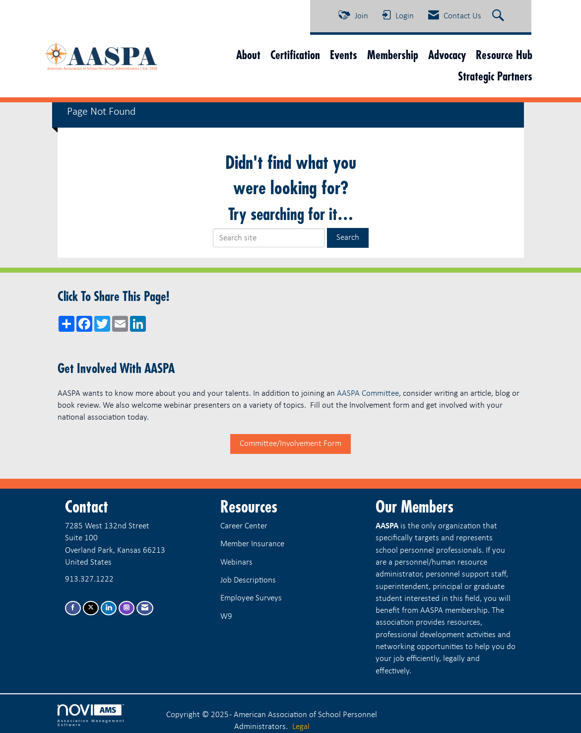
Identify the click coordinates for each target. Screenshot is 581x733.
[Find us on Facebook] (73, 608)
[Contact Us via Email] (144, 608)
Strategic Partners (495, 76)
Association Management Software (91, 715)
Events (343, 55)
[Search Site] (499, 16)
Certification (295, 55)
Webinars (236, 562)
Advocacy (447, 55)
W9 (226, 616)
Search (347, 237)
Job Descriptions (248, 580)
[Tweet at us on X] (91, 608)
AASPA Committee (368, 393)
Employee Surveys (251, 598)
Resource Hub (504, 55)
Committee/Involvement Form (290, 444)
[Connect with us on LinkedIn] (109, 608)
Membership (392, 55)
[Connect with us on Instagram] (126, 608)
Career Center (243, 526)
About (248, 55)
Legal (301, 727)
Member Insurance (252, 544)
